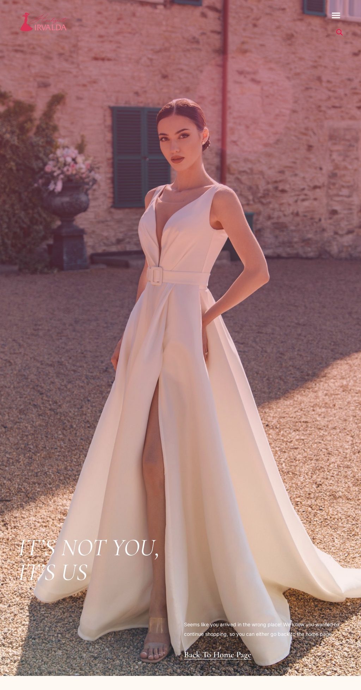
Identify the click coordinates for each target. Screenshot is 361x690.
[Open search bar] (339, 32)
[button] (336, 15)
